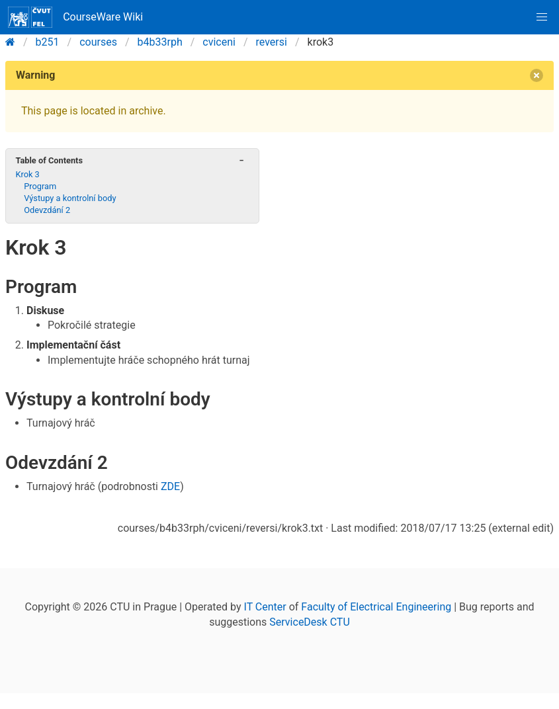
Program (40, 186)
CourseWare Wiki (75, 17)
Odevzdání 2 (47, 210)
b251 (48, 42)
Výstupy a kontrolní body (70, 198)
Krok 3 (27, 174)
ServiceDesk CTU (309, 622)
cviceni (219, 42)
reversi (271, 42)
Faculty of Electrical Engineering (376, 607)
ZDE (170, 486)
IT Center (265, 607)
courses (98, 42)
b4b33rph (160, 42)
